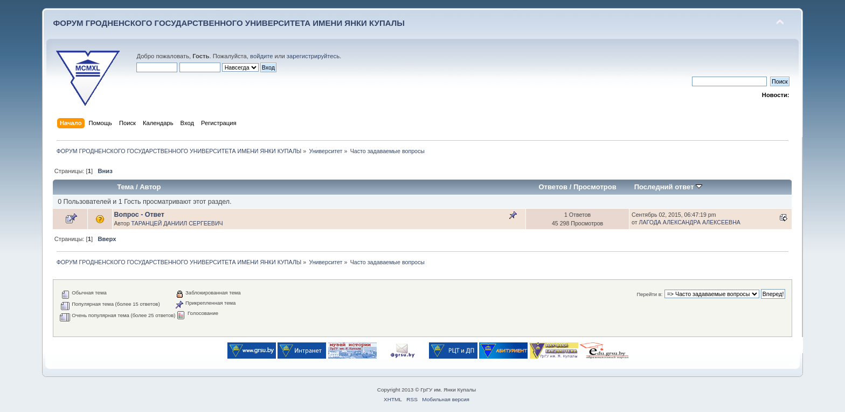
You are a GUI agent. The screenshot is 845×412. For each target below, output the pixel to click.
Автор (150, 187)
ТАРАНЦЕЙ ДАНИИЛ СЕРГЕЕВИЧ (177, 223)
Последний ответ (668, 187)
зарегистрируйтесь (313, 56)
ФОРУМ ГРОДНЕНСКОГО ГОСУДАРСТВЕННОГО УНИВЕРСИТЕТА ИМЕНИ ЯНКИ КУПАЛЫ (229, 23)
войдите (261, 56)
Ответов (552, 187)
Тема (125, 187)
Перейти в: (649, 294)
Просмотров (595, 187)
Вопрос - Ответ (139, 214)
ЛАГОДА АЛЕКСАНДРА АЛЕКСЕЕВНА (689, 222)
